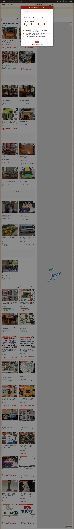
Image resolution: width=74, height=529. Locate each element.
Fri (26, 25)
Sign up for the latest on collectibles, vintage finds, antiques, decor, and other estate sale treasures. (37, 34)
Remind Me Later (34, 44)
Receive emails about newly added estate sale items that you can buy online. (37, 31)
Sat (33, 25)
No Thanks (41, 44)
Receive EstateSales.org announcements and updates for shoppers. (36, 37)
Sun (40, 25)
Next (37, 42)
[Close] (52, 7)
